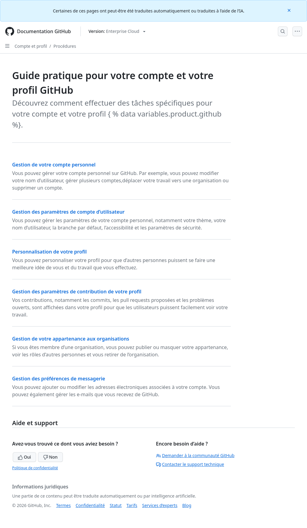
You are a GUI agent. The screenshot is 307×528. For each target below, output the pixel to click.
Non (50, 457)
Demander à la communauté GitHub (195, 455)
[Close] (290, 9)
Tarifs (132, 505)
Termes (63, 505)
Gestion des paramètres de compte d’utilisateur (68, 211)
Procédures (64, 46)
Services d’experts (159, 505)
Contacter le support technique (190, 464)
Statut (115, 505)
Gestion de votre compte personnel (54, 164)
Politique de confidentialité (35, 467)
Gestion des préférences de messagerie (58, 378)
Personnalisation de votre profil (49, 251)
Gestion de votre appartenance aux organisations (70, 338)
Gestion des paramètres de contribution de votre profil (77, 291)
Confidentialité (90, 505)
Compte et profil (31, 46)
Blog (186, 505)
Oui (24, 457)
